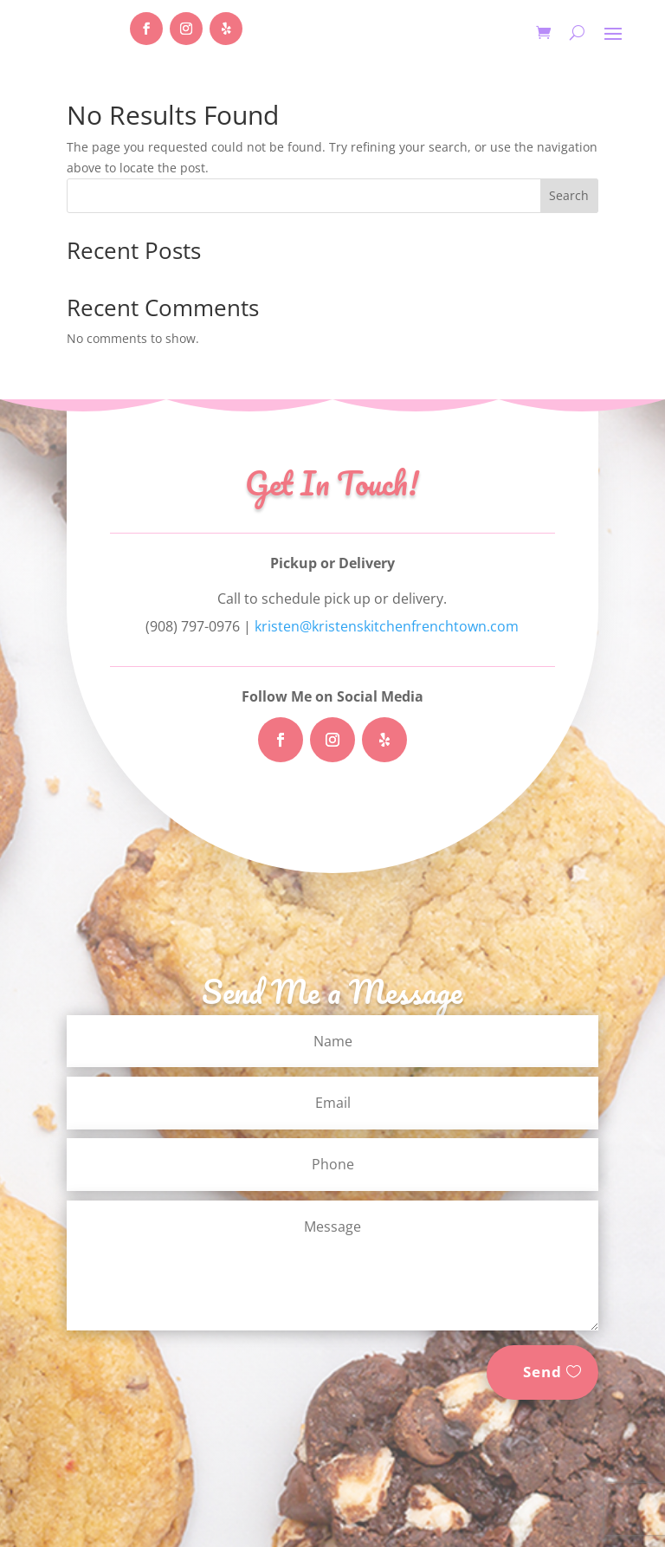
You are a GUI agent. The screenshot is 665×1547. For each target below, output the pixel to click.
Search (569, 195)
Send (542, 1372)
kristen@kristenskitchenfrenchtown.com (387, 626)
